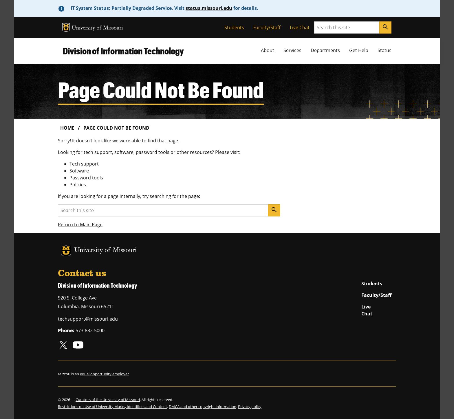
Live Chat (300, 27)
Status (384, 50)
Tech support (84, 164)
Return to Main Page (80, 224)
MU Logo (66, 27)
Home (67, 128)
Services (292, 50)
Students (234, 27)
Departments (325, 50)
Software (79, 171)
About (267, 50)
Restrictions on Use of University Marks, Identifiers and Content (112, 406)
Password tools (86, 177)
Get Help (358, 50)
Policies (77, 184)
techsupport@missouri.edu (88, 319)
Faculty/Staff (267, 27)
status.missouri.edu (209, 8)
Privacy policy (249, 406)
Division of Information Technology (123, 50)
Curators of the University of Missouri (108, 399)
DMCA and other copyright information (202, 406)
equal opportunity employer (104, 373)
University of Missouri (97, 28)
